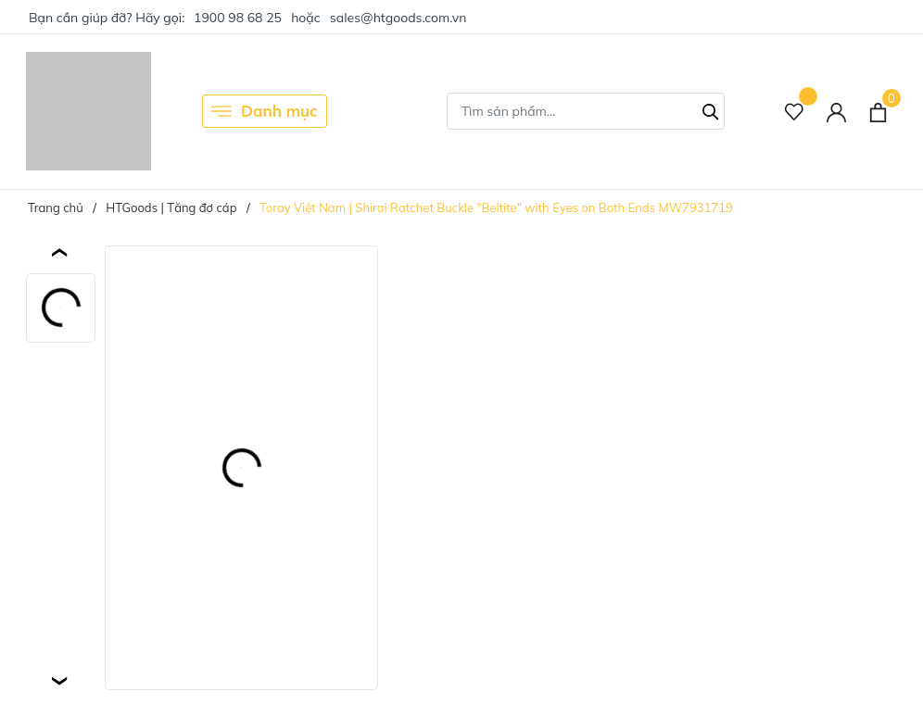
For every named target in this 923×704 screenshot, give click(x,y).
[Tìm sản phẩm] (586, 111)
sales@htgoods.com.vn (398, 17)
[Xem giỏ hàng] (878, 111)
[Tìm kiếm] (711, 109)
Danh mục (264, 111)
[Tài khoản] (836, 111)
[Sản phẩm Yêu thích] (794, 111)
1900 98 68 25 (238, 17)
